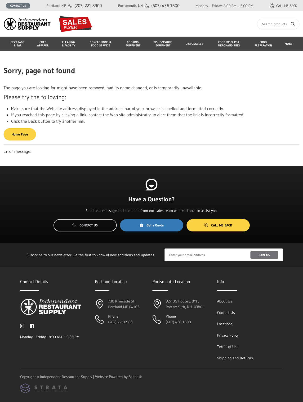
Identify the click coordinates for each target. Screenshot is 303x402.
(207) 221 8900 (120, 322)
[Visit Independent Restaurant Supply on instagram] (22, 325)
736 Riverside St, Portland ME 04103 (123, 304)
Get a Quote (151, 225)
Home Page (20, 134)
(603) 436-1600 (148, 5)
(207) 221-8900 (74, 5)
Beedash (135, 376)
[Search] (278, 24)
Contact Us (18, 5)
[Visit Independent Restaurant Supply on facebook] (32, 325)
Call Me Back (218, 225)
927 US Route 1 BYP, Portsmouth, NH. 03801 (185, 304)
